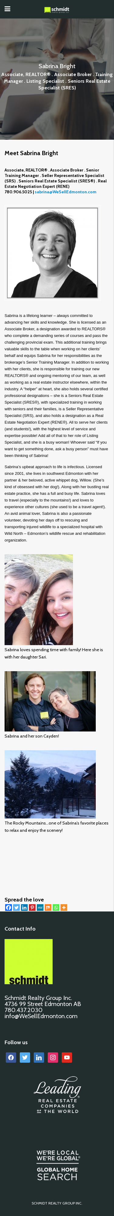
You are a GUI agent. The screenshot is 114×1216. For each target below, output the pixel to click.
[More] (63, 907)
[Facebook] (8, 907)
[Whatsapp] (56, 907)
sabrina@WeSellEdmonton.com (65, 192)
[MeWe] (40, 907)
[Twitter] (16, 907)
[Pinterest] (32, 907)
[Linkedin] (24, 907)
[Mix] (48, 907)
